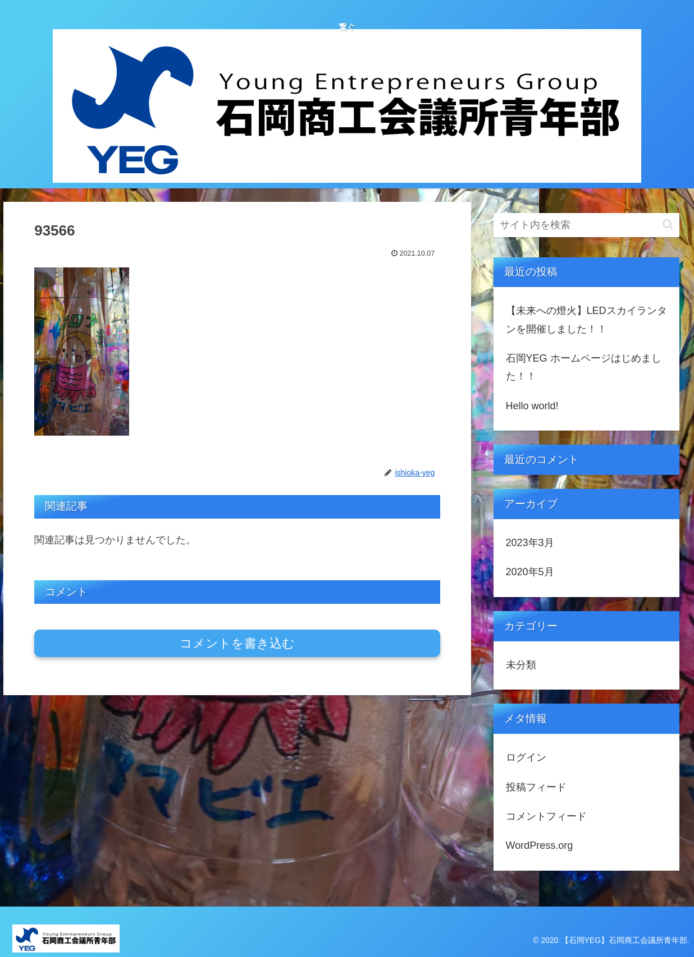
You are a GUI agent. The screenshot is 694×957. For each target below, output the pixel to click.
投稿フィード (536, 787)
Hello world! (532, 406)
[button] (668, 224)
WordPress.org (539, 845)
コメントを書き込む (237, 643)
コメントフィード (546, 816)
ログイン (526, 757)
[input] (587, 225)
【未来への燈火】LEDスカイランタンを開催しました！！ (586, 319)
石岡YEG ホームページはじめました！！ (583, 367)
